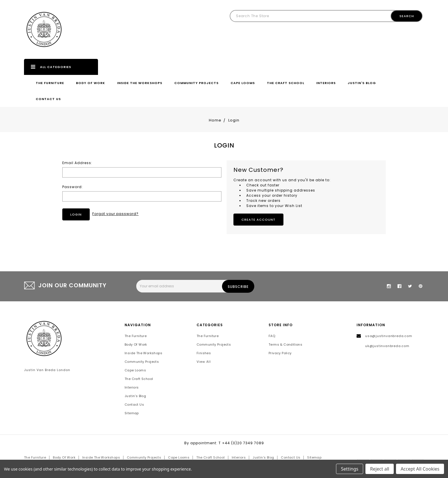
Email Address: (77, 162)
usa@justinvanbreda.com (388, 336)
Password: (72, 186)
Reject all (379, 469)
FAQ (272, 336)
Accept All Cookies (420, 469)
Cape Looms (243, 83)
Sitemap (132, 413)
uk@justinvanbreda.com (387, 346)
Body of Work (90, 83)
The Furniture (50, 83)
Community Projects (196, 83)
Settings (349, 469)
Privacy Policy (280, 353)
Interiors (326, 83)
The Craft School (285, 83)
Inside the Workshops (139, 83)
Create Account (258, 219)
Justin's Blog (362, 83)
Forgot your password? (115, 213)
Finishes (204, 353)
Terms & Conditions (285, 344)
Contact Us (48, 99)
